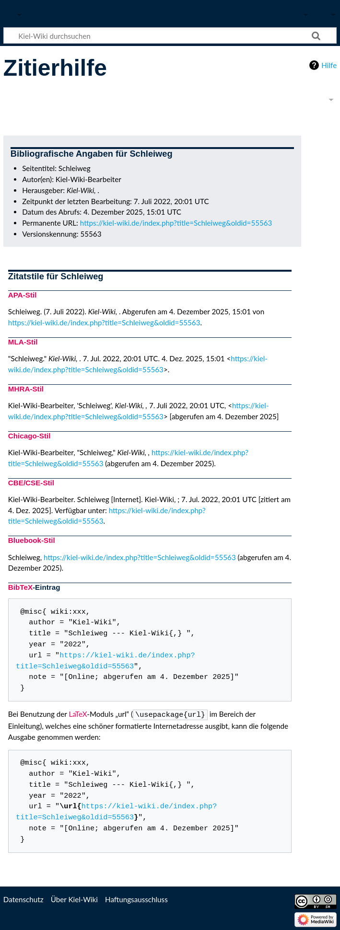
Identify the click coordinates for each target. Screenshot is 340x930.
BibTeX (20, 587)
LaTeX (78, 714)
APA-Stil (22, 295)
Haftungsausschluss (136, 898)
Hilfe (329, 65)
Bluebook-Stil (31, 540)
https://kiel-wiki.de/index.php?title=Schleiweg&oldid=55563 (176, 222)
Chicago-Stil (29, 436)
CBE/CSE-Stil (31, 483)
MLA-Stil (23, 342)
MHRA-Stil (26, 389)
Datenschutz (23, 898)
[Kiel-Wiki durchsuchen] (170, 35)
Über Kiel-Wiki (74, 898)
